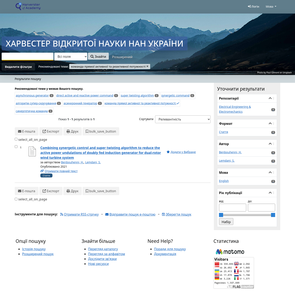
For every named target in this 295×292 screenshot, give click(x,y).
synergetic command (175, 95)
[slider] (221, 215)
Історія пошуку (34, 249)
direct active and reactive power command (84, 95)
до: (250, 201)
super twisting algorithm (137, 95)
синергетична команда (32, 111)
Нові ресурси (98, 263)
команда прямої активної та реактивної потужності (141, 103)
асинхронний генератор (80, 103)
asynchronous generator (32, 95)
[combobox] (27, 56)
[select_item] (16, 146)
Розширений (122, 57)
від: (221, 201)
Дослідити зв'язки (102, 259)
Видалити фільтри (18, 67)
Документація (165, 254)
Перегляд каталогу (103, 249)
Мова (269, 6)
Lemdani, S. (93, 162)
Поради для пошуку (170, 249)
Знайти (98, 56)
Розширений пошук (38, 254)
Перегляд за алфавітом (106, 254)
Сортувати (146, 119)
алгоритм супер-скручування (36, 103)
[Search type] (70, 56)
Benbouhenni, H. (72, 162)
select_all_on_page (32, 139)
